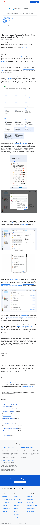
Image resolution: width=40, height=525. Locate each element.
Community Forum (5, 502)
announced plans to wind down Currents (16, 56)
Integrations (16, 514)
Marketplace (16, 508)
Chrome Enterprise (30, 502)
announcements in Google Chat (20, 143)
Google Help (4, 505)
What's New (4, 511)
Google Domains (30, 499)
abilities (5, 317)
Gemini (4, 19)
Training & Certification (19, 517)
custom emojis (24, 224)
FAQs (15, 511)
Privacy (24, 523)
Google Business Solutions (32, 505)
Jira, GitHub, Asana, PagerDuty (22, 326)
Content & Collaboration (8, 18)
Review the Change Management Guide (11, 382)
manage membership (25, 317)
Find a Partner (17, 505)
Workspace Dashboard (6, 508)
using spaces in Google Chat (27, 386)
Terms (26, 523)
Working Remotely (18, 502)
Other (11, 39)
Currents (3, 39)
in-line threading (12, 222)
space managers (24, 315)
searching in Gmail (14, 279)
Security (16, 496)
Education (5, 21)
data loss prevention (14, 318)
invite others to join (5, 284)
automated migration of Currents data (9, 63)
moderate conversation (13, 317)
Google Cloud (29, 496)
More (4, 22)
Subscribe (34, 2)
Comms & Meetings (7, 17)
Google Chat (7, 39)
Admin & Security (6, 20)
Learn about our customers (8, 460)
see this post (24, 47)
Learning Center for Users (7, 499)
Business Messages (30, 508)
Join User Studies (30, 511)
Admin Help (4, 496)
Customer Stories (17, 499)
